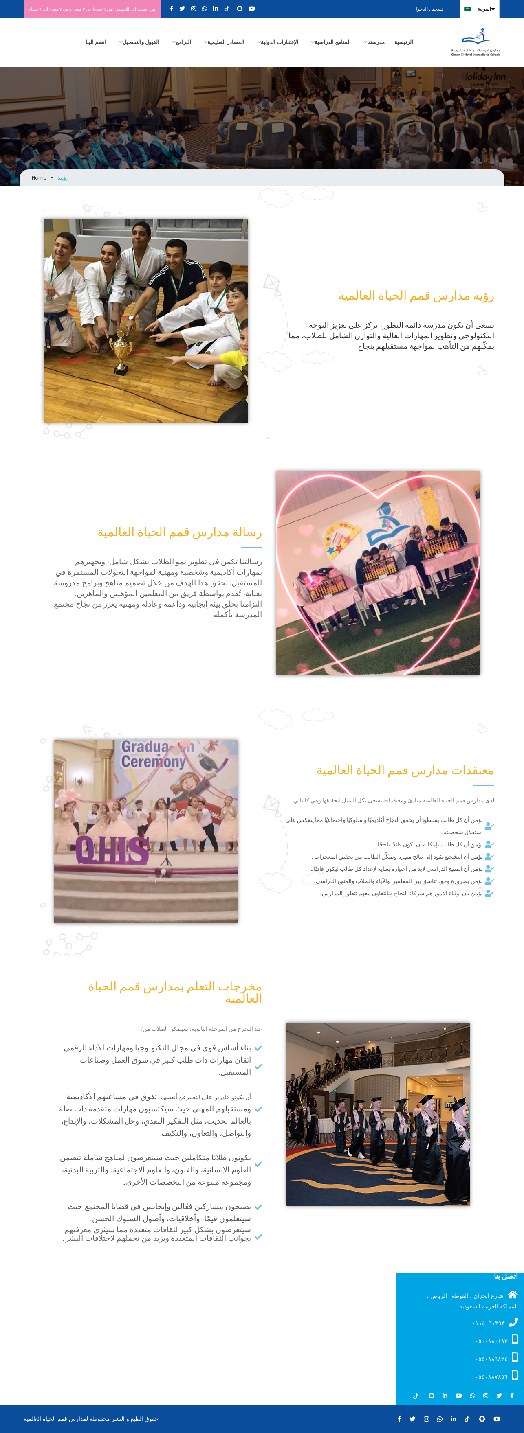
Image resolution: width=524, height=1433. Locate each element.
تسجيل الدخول (429, 8)
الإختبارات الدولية (279, 42)
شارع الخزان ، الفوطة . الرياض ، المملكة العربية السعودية (472, 1300)
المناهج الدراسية (333, 42)
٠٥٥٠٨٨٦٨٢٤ (496, 1357)
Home (39, 177)
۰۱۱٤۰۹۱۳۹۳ (495, 1322)
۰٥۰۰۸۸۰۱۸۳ (496, 1339)
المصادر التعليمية (225, 42)
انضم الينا (96, 42)
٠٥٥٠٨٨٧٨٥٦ (496, 1375)
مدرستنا (376, 42)
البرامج (183, 42)
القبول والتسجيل (141, 42)
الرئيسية (403, 42)
